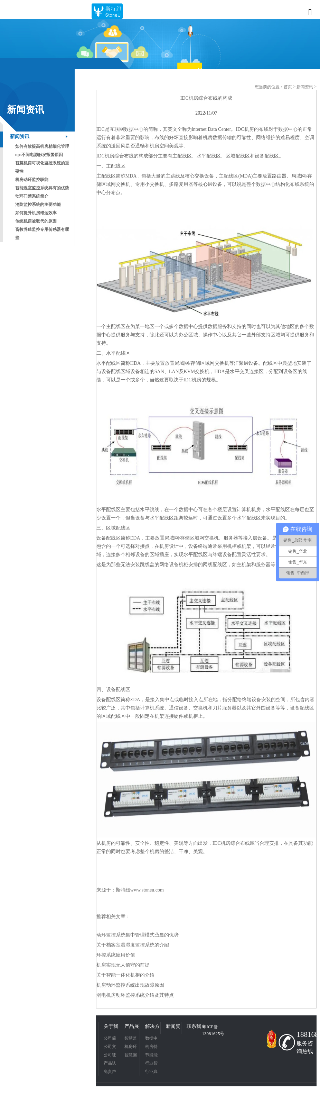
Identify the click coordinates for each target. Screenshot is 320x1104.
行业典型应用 (151, 1072)
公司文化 (110, 1047)
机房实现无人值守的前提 (123, 965)
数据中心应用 (151, 1039)
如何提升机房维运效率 (36, 212)
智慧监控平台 (130, 1039)
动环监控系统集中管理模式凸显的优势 (137, 935)
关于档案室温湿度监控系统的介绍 (132, 945)
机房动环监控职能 (31, 179)
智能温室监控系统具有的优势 (42, 187)
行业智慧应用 (151, 1064)
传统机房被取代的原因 (36, 221)
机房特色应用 (151, 1047)
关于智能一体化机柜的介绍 (125, 975)
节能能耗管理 (151, 1055)
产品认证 (110, 1064)
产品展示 (131, 1027)
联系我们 (194, 1027)
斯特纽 (123, 890)
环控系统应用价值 (115, 955)
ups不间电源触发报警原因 (39, 154)
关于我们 (111, 1027)
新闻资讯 (19, 136)
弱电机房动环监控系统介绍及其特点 (135, 995)
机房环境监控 (130, 1047)
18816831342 (305, 1034)
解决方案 (152, 1027)
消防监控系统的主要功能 (38, 204)
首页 (288, 86)
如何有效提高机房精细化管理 (42, 146)
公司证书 (110, 1055)
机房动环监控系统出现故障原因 (130, 985)
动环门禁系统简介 (31, 196)
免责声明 (110, 1072)
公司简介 (110, 1039)
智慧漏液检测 (130, 1055)
